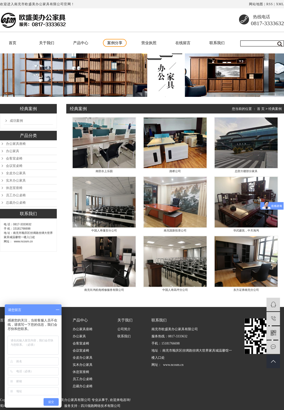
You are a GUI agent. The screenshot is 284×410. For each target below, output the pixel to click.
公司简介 (124, 329)
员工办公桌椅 (16, 195)
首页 (12, 43)
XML (280, 4)
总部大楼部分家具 (246, 171)
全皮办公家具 (16, 173)
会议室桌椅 (14, 166)
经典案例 (275, 109)
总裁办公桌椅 (16, 202)
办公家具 (12, 151)
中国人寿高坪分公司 (175, 290)
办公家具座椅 (16, 144)
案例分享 (114, 43)
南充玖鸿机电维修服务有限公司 (104, 290)
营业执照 (148, 43)
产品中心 (80, 43)
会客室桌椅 (14, 158)
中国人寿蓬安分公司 (104, 230)
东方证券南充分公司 (246, 290)
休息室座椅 (14, 188)
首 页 (261, 109)
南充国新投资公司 (175, 230)
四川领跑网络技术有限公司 (100, 406)
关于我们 (46, 43)
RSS (269, 4)
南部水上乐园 (104, 171)
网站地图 (256, 4)
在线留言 (183, 43)
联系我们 (217, 43)
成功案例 (16, 121)
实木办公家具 (16, 180)
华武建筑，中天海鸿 (246, 230)
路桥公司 (175, 171)
